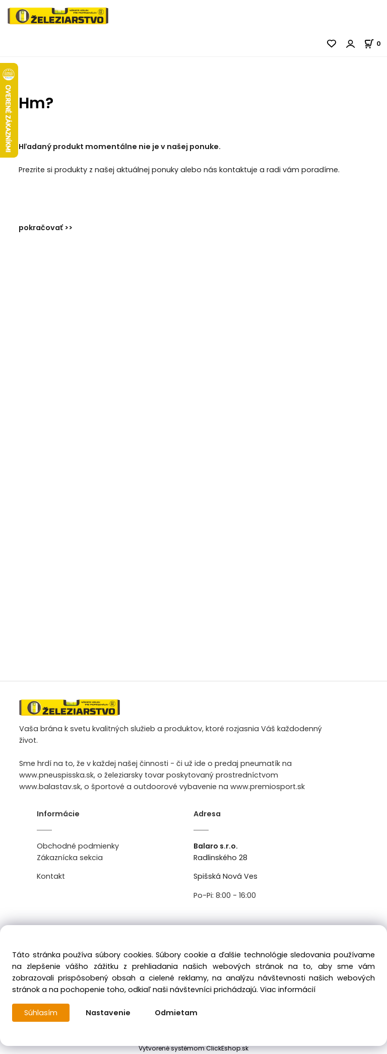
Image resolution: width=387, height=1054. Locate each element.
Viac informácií (287, 990)
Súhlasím (40, 1013)
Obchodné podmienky (78, 846)
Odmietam (176, 1013)
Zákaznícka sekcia (70, 858)
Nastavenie (108, 1013)
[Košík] (375, 43)
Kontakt (51, 876)
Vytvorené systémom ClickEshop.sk (193, 1048)
